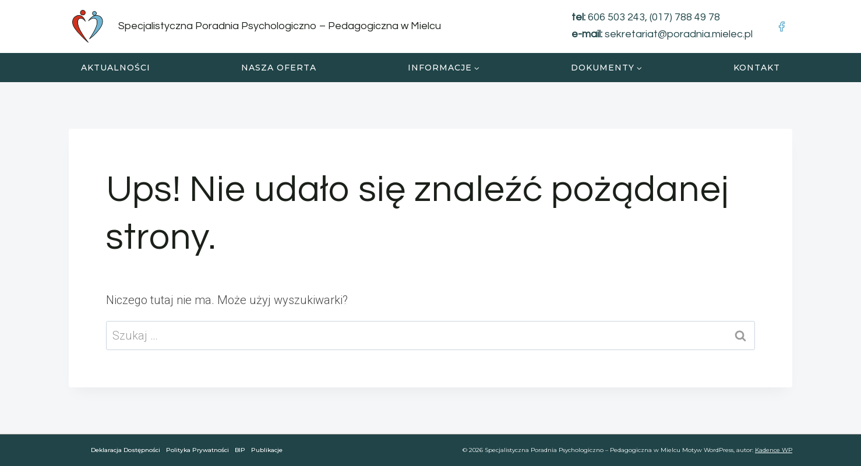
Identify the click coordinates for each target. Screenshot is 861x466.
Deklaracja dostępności (125, 450)
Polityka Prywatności (197, 450)
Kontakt (756, 67)
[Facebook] (781, 26)
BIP (240, 450)
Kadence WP (773, 450)
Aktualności (115, 67)
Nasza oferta (278, 67)
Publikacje (267, 450)
